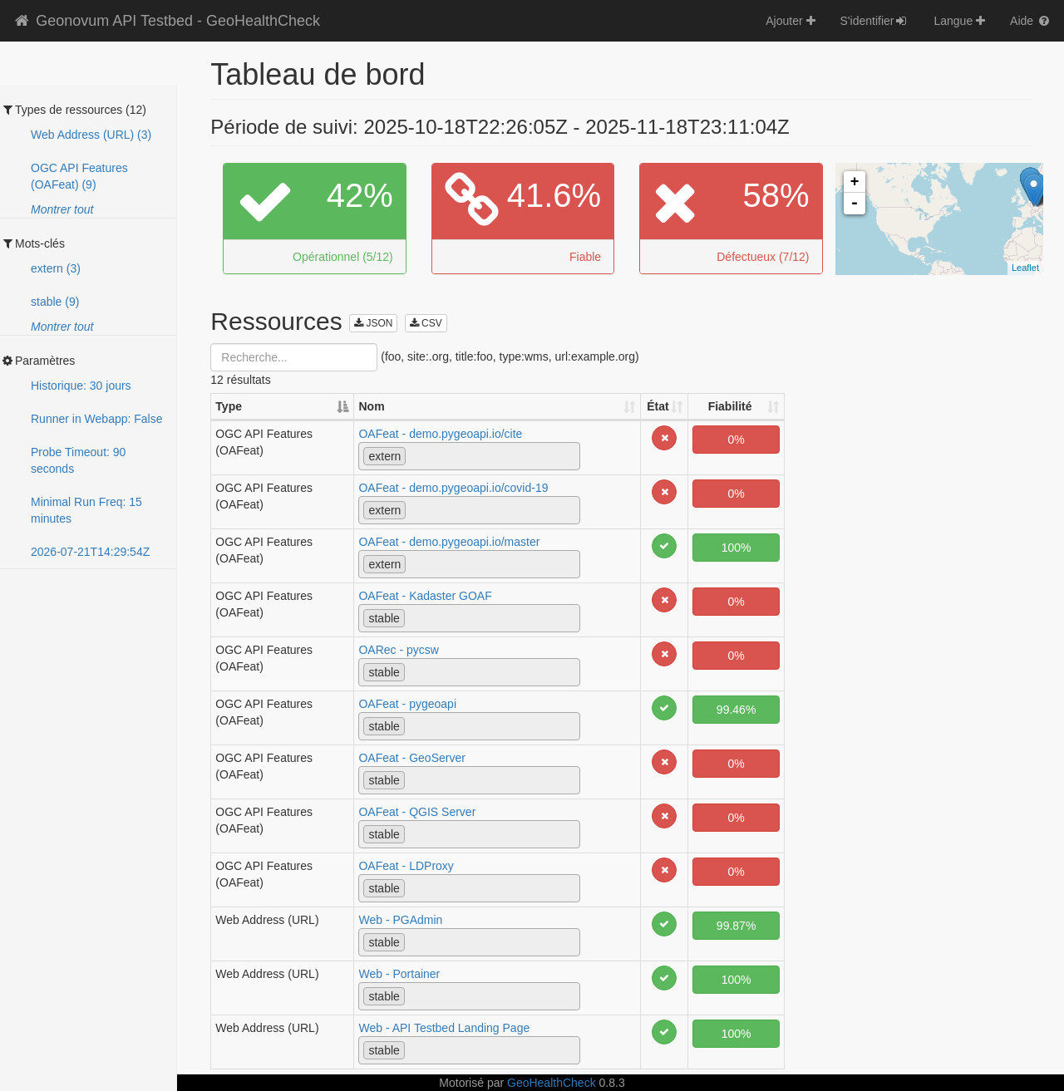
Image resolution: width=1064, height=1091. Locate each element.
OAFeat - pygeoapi (407, 703)
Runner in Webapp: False (97, 418)
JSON (373, 323)
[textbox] (414, 455)
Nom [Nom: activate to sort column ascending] (371, 406)
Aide (1031, 20)
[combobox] (469, 456)
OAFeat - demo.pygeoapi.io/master (448, 541)
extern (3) (56, 268)
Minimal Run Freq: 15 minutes (86, 510)
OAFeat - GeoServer (411, 757)
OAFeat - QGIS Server (416, 811)
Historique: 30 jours (81, 385)
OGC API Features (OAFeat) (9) (79, 176)
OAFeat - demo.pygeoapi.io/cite (440, 433)
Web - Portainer (399, 973)
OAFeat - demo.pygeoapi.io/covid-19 (453, 487)
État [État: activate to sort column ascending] (657, 406)
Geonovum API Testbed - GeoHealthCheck (166, 20)
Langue (959, 20)
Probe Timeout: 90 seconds (78, 460)
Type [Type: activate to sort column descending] (228, 406)
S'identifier (874, 20)
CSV (426, 323)
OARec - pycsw (398, 649)
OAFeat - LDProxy (405, 865)
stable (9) (55, 301)
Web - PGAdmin (400, 919)
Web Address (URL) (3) (91, 134)
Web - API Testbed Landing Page (444, 1027)
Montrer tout (62, 209)
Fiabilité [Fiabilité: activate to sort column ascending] (730, 406)
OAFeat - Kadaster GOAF (424, 595)
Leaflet (1025, 268)
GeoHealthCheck (551, 1082)
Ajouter (790, 20)
